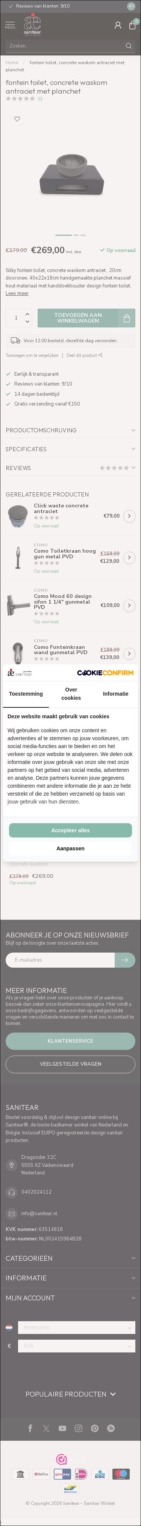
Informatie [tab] (116, 694)
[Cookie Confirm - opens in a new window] (105, 672)
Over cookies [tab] (71, 694)
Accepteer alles (70, 830)
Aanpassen (70, 848)
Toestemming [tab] (26, 694)
